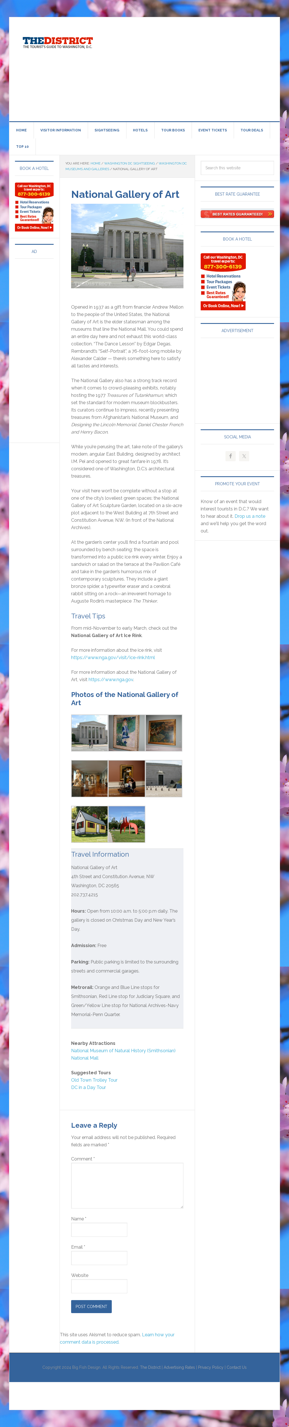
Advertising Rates (179, 1367)
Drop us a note (250, 516)
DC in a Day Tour (88, 1087)
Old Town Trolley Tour (94, 1080)
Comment (83, 1159)
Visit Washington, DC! (57, 41)
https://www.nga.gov (111, 679)
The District (150, 1367)
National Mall (84, 1058)
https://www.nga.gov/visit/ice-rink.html (113, 657)
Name (78, 1219)
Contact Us (237, 1367)
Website (79, 1275)
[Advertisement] (197, 68)
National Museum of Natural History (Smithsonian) (123, 1050)
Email (78, 1247)
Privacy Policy (211, 1367)
